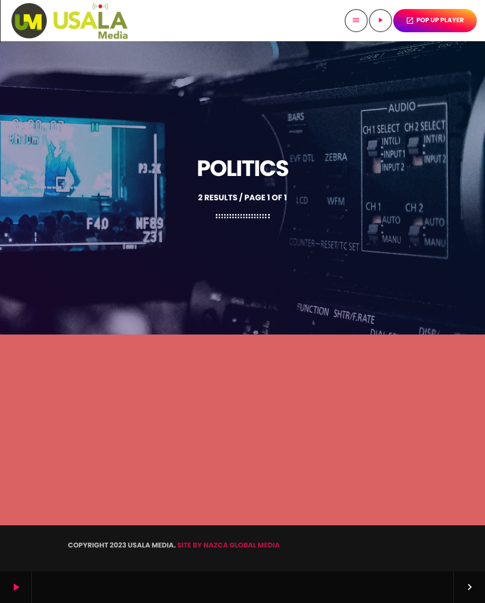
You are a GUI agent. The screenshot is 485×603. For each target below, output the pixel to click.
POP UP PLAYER (435, 20)
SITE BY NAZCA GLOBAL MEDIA (228, 545)
